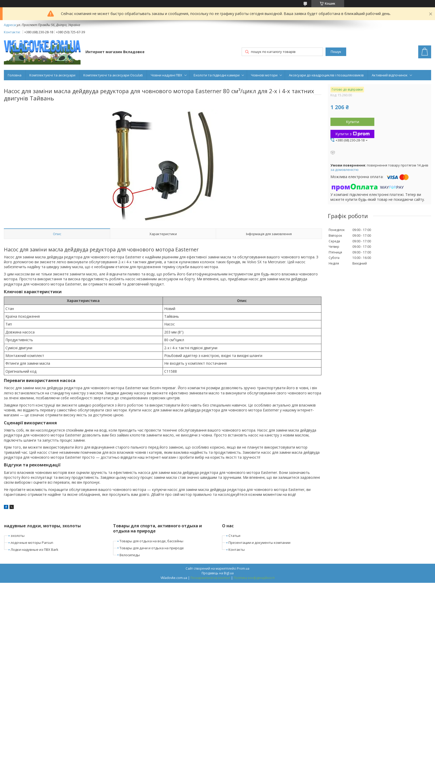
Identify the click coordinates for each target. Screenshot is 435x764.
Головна (14, 75)
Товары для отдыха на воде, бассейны (151, 541)
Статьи (234, 535)
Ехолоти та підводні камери (217, 75)
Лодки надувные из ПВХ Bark (34, 549)
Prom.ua (243, 568)
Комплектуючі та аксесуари (52, 75)
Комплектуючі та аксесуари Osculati (113, 75)
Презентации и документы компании (259, 542)
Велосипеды (130, 555)
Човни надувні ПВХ (166, 75)
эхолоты (18, 535)
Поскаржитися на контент (210, 578)
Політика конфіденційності (254, 578)
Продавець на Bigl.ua (218, 573)
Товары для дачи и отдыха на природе (152, 548)
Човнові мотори (264, 75)
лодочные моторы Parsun (32, 542)
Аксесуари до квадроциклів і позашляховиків (326, 75)
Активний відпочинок (390, 75)
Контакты (236, 549)
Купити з (352, 133)
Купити (352, 121)
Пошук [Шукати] (336, 52)
